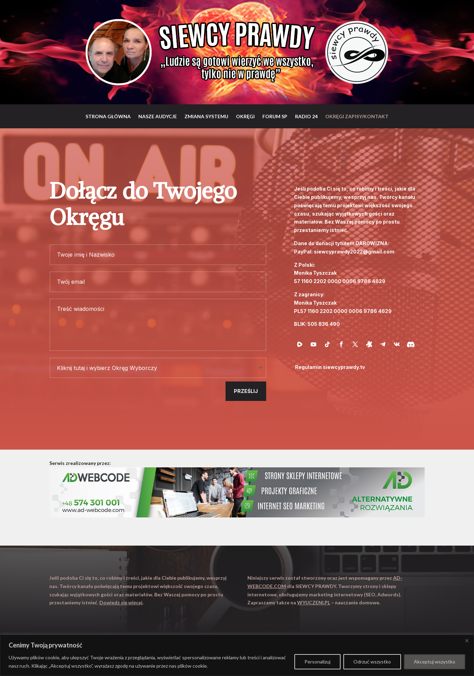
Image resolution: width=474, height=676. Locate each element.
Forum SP (274, 116)
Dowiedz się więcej (120, 602)
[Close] (467, 640)
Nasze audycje (157, 116)
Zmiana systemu (206, 116)
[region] (237, 655)
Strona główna (108, 116)
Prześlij (246, 391)
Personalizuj (317, 662)
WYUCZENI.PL (313, 602)
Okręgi (245, 116)
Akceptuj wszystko (434, 662)
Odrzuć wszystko (372, 662)
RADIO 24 (306, 116)
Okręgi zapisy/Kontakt (357, 116)
